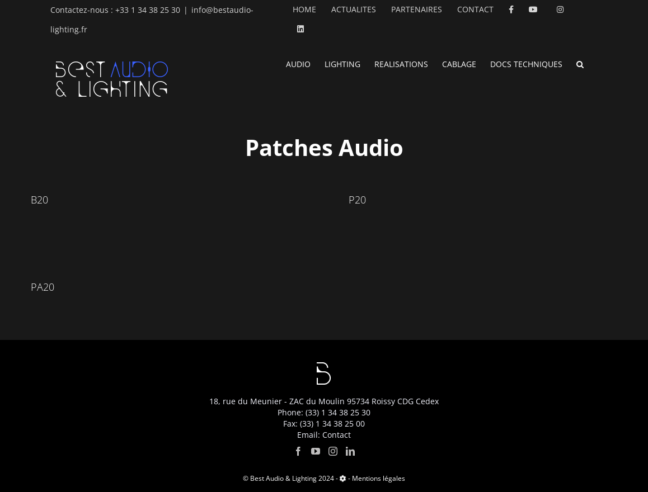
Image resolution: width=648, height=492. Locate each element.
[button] (580, 63)
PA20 (42, 287)
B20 (39, 199)
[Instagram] (332, 451)
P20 (357, 199)
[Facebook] (298, 451)
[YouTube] (315, 451)
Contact (336, 434)
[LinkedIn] (350, 451)
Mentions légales (378, 478)
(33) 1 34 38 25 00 (332, 423)
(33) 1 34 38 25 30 (338, 412)
